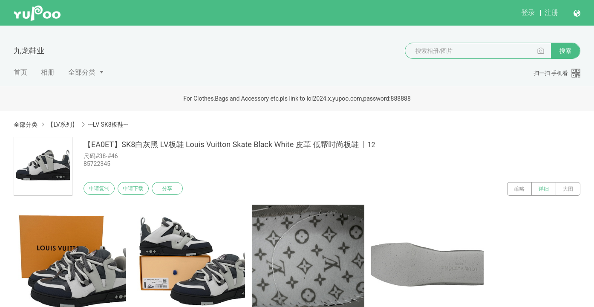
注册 (551, 13)
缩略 (519, 189)
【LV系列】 (62, 124)
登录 (528, 13)
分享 (178, 189)
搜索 (565, 50)
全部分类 (81, 72)
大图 (568, 189)
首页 (20, 72)
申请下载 (140, 189)
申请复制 (101, 189)
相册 (48, 72)
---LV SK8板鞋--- (108, 124)
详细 (544, 189)
